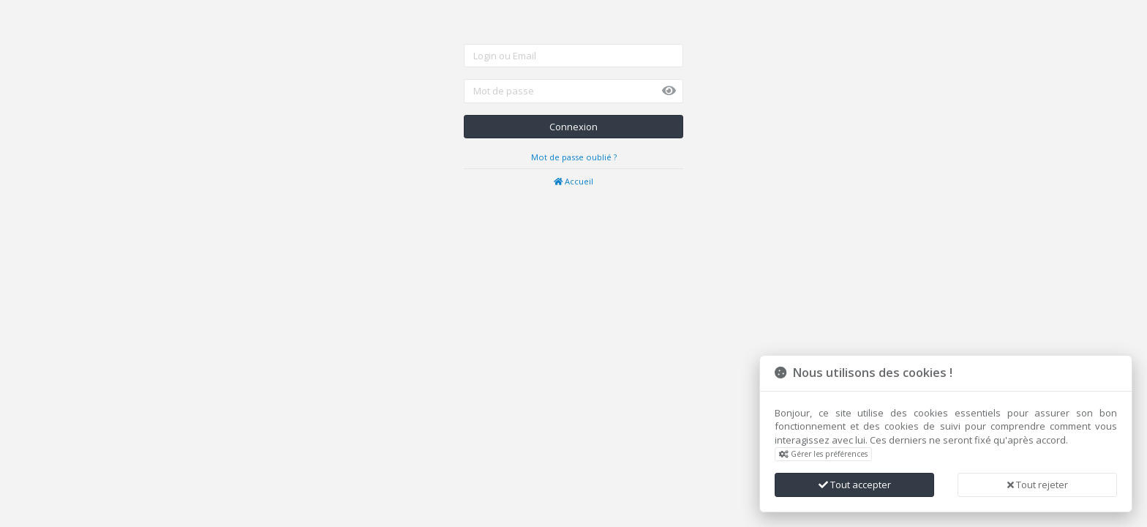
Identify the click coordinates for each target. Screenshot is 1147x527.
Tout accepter (855, 484)
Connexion (573, 126)
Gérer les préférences (823, 454)
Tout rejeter (1037, 484)
